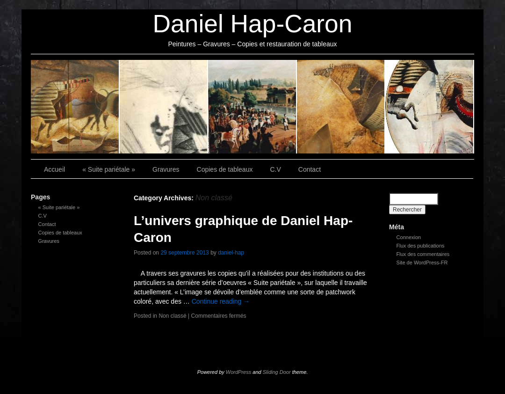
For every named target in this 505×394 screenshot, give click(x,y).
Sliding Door (277, 372)
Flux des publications (421, 245)
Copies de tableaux (252, 106)
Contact (429, 106)
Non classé (172, 316)
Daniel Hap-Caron (253, 23)
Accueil (54, 169)
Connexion (409, 237)
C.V (341, 106)
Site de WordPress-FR (422, 262)
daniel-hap (231, 252)
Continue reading (221, 301)
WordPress (238, 372)
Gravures (164, 106)
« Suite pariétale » (75, 106)
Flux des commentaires (423, 254)
